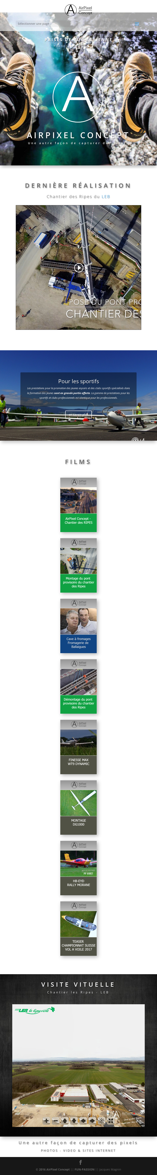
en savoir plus (78, 414)
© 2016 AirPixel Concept (53, 1169)
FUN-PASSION (84, 1169)
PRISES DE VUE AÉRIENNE (79, 39)
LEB (106, 196)
